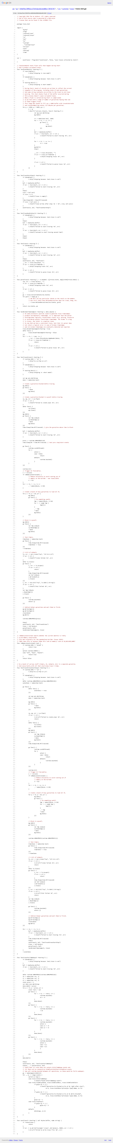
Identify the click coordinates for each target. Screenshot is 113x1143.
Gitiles (11, 1140)
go (13, 9)
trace (72, 9)
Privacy (16, 1140)
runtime (65, 9)
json (109, 1140)
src (59, 9)
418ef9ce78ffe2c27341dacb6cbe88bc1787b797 (37, 9)
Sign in (109, 3)
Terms (21, 1140)
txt (105, 1140)
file (49, 13)
